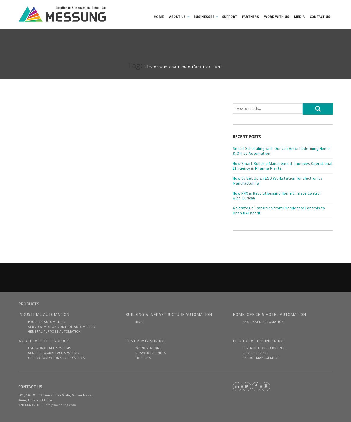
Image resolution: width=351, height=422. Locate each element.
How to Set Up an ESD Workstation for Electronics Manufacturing (277, 181)
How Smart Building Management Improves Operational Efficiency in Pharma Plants (282, 166)
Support (229, 17)
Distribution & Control (264, 348)
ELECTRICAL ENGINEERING (258, 340)
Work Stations (148, 348)
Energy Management (261, 357)
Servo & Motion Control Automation (61, 326)
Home (159, 17)
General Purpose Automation (54, 331)
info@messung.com (60, 405)
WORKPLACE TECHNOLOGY (43, 340)
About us (179, 17)
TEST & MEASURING (145, 340)
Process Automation (46, 322)
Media (299, 17)
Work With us (276, 17)
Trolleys (143, 357)
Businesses (206, 17)
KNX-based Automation (263, 322)
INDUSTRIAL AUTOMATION (43, 314)
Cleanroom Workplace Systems (56, 357)
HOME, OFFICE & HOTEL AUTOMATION (269, 314)
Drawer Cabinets (150, 353)
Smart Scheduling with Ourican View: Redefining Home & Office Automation (281, 151)
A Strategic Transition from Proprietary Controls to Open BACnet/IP (279, 210)
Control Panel (256, 353)
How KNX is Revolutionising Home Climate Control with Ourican (277, 196)
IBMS (139, 322)
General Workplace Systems (53, 353)
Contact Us (320, 17)
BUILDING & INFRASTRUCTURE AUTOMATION (169, 314)
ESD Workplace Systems (49, 348)
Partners (250, 17)
